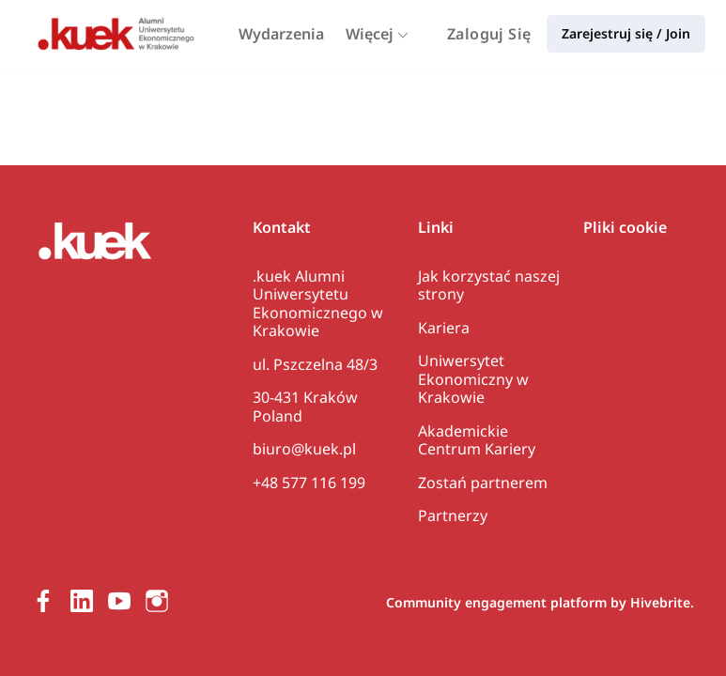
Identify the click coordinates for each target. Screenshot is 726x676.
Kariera (444, 327)
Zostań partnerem (483, 482)
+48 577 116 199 (309, 482)
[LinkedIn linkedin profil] (81, 600)
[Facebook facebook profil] (44, 600)
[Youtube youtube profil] (119, 600)
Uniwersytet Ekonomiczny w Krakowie (473, 378)
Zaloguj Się (489, 33)
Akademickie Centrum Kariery (476, 440)
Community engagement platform (496, 602)
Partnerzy (452, 515)
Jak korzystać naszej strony (489, 285)
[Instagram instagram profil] (157, 600)
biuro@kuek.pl (304, 448)
